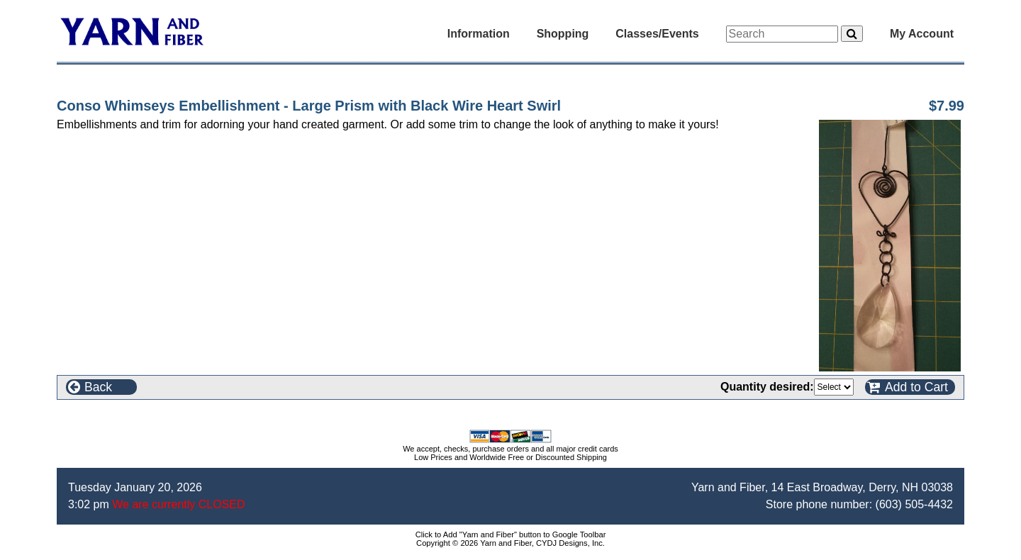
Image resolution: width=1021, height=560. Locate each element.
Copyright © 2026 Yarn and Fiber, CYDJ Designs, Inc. (510, 543)
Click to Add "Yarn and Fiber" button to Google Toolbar (510, 534)
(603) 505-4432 (914, 504)
